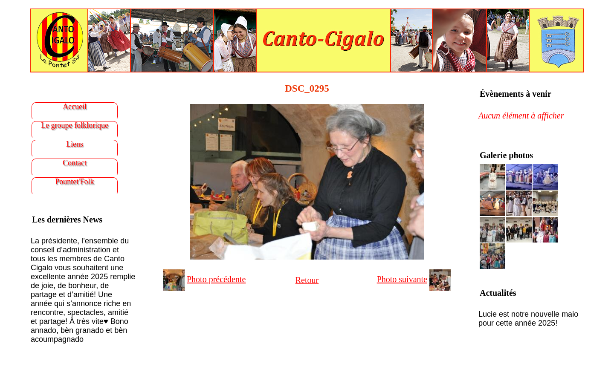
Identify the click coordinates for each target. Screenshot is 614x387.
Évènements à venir (515, 93)
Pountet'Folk (74, 181)
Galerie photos (506, 155)
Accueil (75, 106)
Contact (75, 163)
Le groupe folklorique (74, 125)
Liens (74, 144)
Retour (307, 280)
